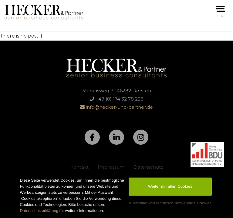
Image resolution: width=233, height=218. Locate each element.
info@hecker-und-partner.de (116, 107)
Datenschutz (148, 167)
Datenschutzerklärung (39, 212)
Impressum (111, 167)
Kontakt (79, 167)
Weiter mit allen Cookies (170, 188)
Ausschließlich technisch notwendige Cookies (170, 205)
